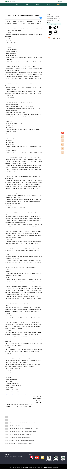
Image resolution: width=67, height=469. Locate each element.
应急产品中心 (15, 456)
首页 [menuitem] (7, 4)
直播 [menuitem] (27, 4)
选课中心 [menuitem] (17, 4)
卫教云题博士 (20, 456)
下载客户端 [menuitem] (37, 4)
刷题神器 (11, 456)
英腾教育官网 (7, 456)
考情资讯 (58, 4)
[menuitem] (59, 4)
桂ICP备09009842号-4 (31, 467)
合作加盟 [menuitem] (48, 4)
